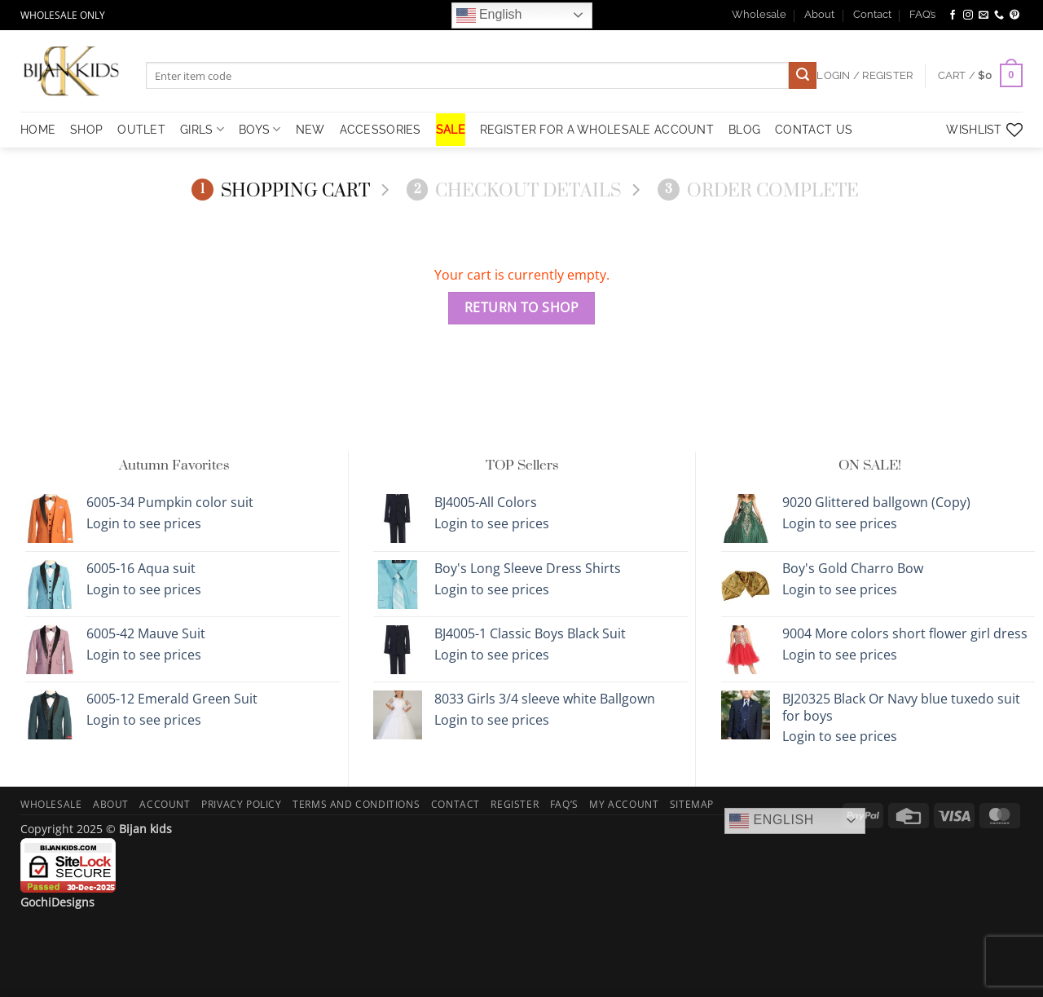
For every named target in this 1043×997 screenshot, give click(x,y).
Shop (86, 129)
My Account (623, 804)
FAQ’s (922, 14)
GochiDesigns (57, 902)
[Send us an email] (983, 15)
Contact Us (813, 129)
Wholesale (759, 14)
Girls (202, 129)
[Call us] (999, 15)
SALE (450, 129)
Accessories (380, 129)
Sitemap (692, 804)
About (819, 14)
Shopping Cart (280, 190)
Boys (260, 129)
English (489, 15)
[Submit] (802, 76)
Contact (872, 14)
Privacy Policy (241, 804)
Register (515, 804)
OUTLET (141, 129)
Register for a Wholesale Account (597, 129)
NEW (310, 129)
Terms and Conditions (356, 804)
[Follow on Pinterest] (1014, 15)
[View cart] (980, 76)
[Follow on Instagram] (968, 15)
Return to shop (521, 307)
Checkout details (514, 190)
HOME (37, 129)
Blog (744, 129)
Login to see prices (143, 523)
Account (164, 804)
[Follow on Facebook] (952, 15)
